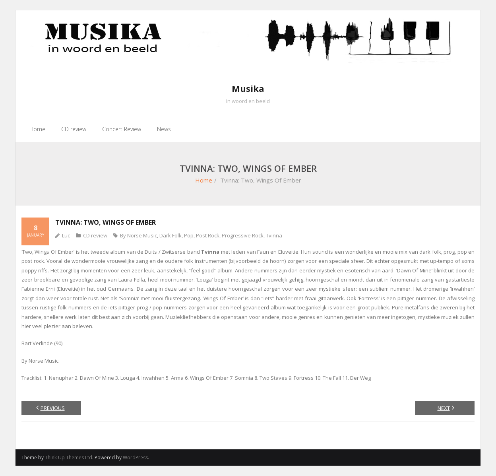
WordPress (135, 457)
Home (203, 180)
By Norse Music (138, 235)
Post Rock (207, 235)
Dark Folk (170, 235)
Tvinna (274, 235)
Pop (189, 235)
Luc (66, 235)
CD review (95, 235)
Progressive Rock (243, 235)
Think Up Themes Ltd (68, 457)
